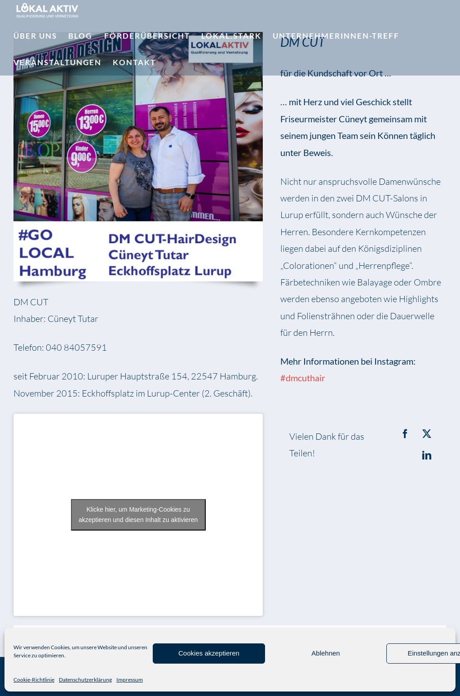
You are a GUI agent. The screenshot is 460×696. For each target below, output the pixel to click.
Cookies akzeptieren (208, 653)
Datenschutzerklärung (85, 679)
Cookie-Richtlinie (33, 679)
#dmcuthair (302, 377)
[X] (427, 434)
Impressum (129, 679)
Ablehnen (325, 653)
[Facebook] (405, 434)
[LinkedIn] (427, 455)
